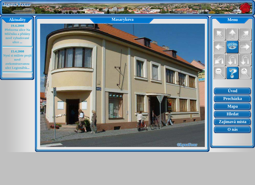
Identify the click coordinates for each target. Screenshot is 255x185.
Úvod (232, 91)
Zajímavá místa (232, 121)
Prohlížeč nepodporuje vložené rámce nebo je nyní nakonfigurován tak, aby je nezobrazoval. (232, 138)
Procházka (232, 98)
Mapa (232, 106)
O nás (232, 129)
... (21, 42)
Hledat (233, 114)
